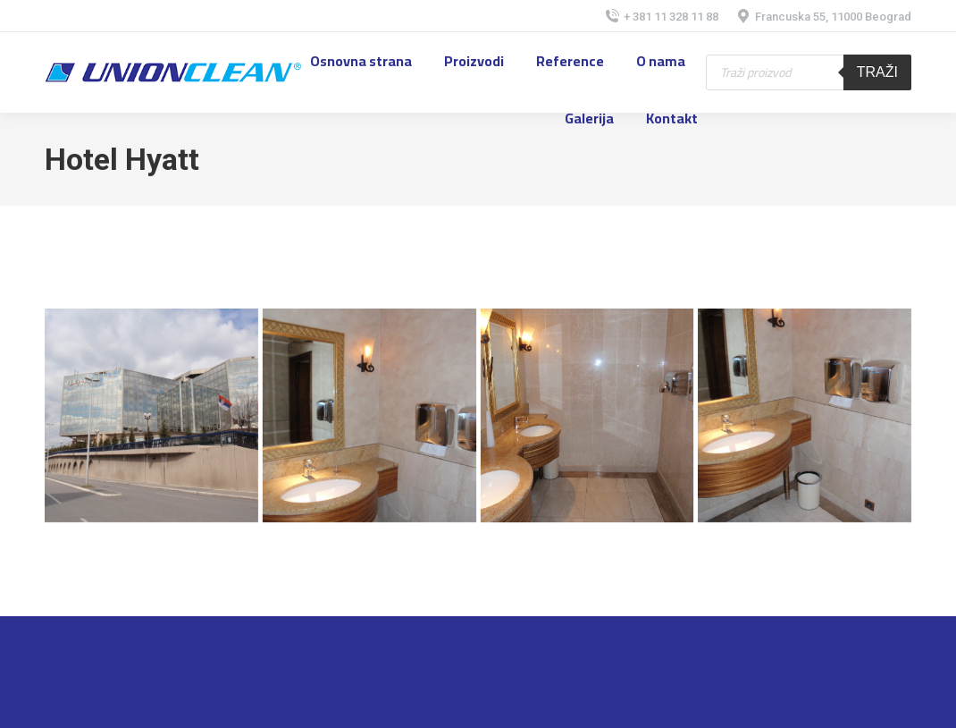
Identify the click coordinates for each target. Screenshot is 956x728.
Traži (877, 72)
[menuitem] (360, 60)
